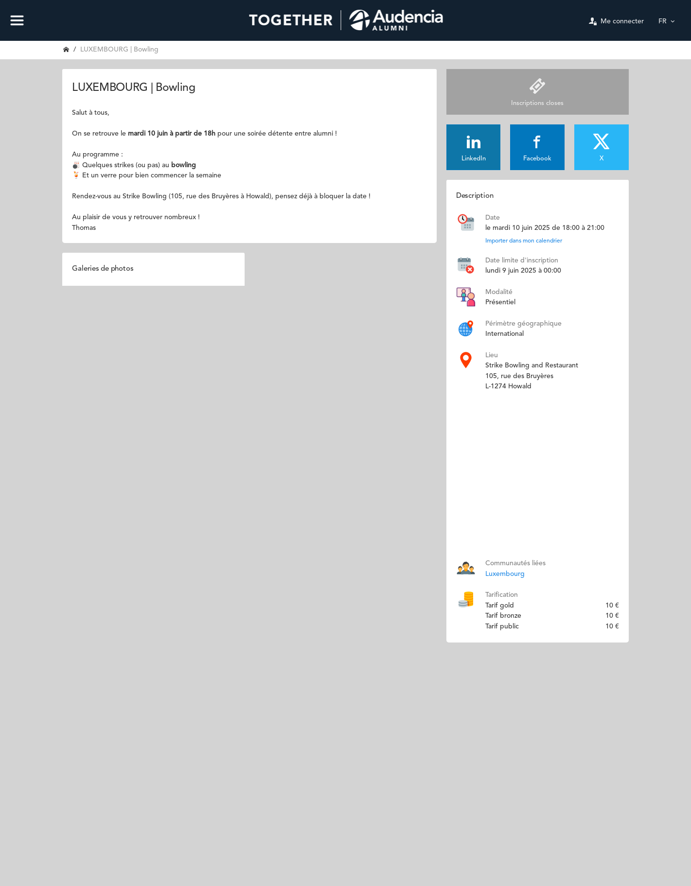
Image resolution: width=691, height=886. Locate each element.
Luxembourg (505, 574)
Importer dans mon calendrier (523, 241)
